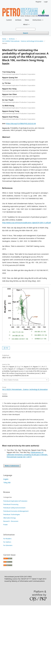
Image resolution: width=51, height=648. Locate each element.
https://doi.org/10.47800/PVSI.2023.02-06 (21, 123)
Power (5, 525)
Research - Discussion (10, 521)
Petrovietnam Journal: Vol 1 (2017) (19, 457)
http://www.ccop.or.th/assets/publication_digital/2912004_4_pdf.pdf (26, 223)
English (5, 479)
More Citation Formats (11, 380)
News (27, 20)
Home (4, 39)
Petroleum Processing (10, 504)
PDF (6, 348)
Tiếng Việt (7, 482)
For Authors (7, 542)
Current (9, 20)
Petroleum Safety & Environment (14, 508)
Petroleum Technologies (11, 514)
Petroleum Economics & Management (15, 511)
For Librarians (7, 545)
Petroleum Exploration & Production (15, 501)
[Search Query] (25, 29)
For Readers (7, 539)
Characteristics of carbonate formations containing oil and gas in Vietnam (27, 453)
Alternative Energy (9, 518)
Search (25, 33)
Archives (18, 20)
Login (46, 2)
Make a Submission (12, 466)
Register (38, 2)
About (25, 24)
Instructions (37, 20)
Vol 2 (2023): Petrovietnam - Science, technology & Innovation (22, 41)
